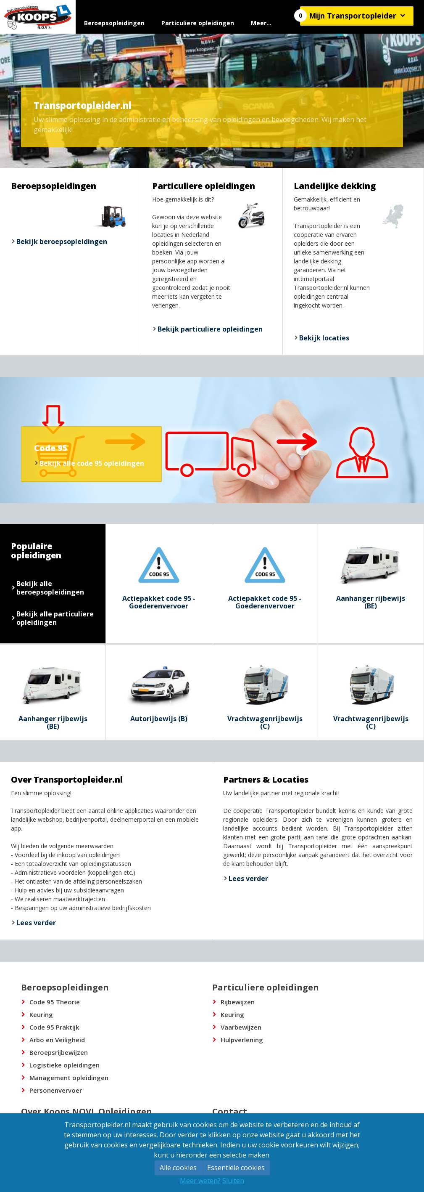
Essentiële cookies (236, 1167)
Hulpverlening (242, 1039)
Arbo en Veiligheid (57, 1039)
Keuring (41, 1014)
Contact (229, 1111)
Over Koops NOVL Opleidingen (86, 1111)
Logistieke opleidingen (64, 1065)
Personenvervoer (55, 1090)
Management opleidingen (68, 1077)
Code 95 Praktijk (54, 1027)
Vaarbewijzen (241, 1027)
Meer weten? (200, 1180)
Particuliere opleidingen (197, 23)
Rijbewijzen (238, 1002)
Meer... (261, 23)
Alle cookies (178, 1167)
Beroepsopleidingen (114, 23)
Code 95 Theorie (54, 1002)
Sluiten (233, 1180)
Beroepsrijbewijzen (58, 1052)
